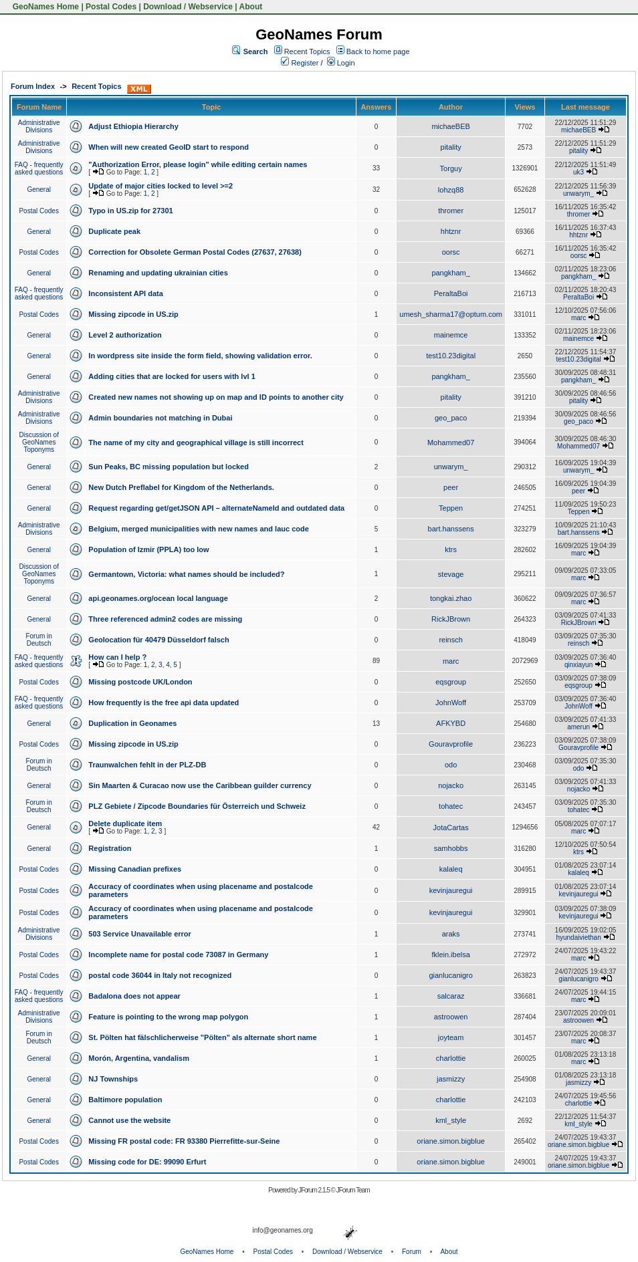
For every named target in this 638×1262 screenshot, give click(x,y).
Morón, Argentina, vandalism (138, 1058)
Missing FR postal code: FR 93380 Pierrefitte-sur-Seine (184, 1141)
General (39, 189)
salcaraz (451, 996)
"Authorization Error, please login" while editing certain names (197, 164)
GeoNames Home (44, 6)
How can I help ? (117, 657)
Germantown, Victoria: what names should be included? (186, 574)
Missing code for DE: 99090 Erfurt (147, 1162)
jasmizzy (451, 1079)
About (251, 6)
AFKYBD (450, 723)
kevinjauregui (451, 890)
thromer (450, 211)
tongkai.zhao (450, 598)
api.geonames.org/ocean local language (157, 598)
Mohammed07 (450, 442)
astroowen (451, 1017)
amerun (578, 727)
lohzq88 (451, 190)
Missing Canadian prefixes (134, 869)
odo (451, 765)
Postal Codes (111, 6)
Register (299, 63)
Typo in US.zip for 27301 (130, 211)
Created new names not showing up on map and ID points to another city (215, 397)
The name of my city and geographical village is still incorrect (196, 442)
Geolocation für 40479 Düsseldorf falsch (158, 640)
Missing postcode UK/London (140, 682)
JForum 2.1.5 (314, 1190)
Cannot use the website (129, 1120)
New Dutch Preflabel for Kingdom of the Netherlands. (181, 487)
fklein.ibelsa (450, 955)
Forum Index (33, 86)
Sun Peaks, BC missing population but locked (168, 467)
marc (578, 318)
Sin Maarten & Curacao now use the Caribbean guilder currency (199, 785)
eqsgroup (450, 682)
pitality (451, 147)
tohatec (451, 806)
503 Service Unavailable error (139, 934)
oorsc (451, 252)
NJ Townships (113, 1079)
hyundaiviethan (578, 937)
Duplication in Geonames (132, 723)
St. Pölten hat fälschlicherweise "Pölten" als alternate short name (202, 1037)
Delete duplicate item (125, 823)
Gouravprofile (451, 744)
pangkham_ (450, 273)
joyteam (451, 1037)
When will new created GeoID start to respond (168, 147)
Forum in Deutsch (38, 639)
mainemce (451, 335)
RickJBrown (450, 619)
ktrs (451, 549)
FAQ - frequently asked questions (39, 168)
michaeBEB (450, 126)
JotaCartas (451, 828)
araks (451, 934)
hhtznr (451, 231)
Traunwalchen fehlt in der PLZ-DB (147, 765)
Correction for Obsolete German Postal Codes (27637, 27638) (195, 252)
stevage (451, 574)
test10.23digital (450, 356)
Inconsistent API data (125, 293)
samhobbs (451, 848)
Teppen (451, 508)
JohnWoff (450, 703)
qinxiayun (578, 664)
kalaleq (451, 869)
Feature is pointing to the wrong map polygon (168, 1017)
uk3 (578, 172)
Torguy (451, 168)
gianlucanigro (450, 975)
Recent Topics (307, 51)
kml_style (450, 1120)
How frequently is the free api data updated (163, 703)
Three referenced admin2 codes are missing (165, 619)
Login (341, 63)
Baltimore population (125, 1100)
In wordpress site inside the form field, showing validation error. (200, 356)
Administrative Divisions (39, 126)
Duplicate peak (114, 231)
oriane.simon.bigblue (451, 1141)
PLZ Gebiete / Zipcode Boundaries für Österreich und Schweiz (197, 806)
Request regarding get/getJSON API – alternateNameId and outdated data (216, 508)
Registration (109, 848)
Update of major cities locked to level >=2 (160, 186)
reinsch (450, 640)
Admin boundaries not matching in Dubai (160, 418)
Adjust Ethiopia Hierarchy (133, 126)
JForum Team (353, 1190)
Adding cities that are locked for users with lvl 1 (171, 376)
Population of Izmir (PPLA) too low (148, 549)
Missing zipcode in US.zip (133, 314)
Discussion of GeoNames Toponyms (38, 442)
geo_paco (451, 418)
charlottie (451, 1058)
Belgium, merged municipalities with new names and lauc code (198, 529)
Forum (411, 1251)
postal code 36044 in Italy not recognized (159, 975)
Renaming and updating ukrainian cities (157, 273)
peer (450, 487)
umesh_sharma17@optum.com (450, 314)
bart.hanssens (451, 529)
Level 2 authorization (124, 335)
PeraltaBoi (451, 293)
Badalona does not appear (134, 996)
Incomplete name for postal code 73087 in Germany (178, 955)
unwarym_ (578, 193)
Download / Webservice (188, 6)
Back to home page (378, 51)
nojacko (450, 785)
